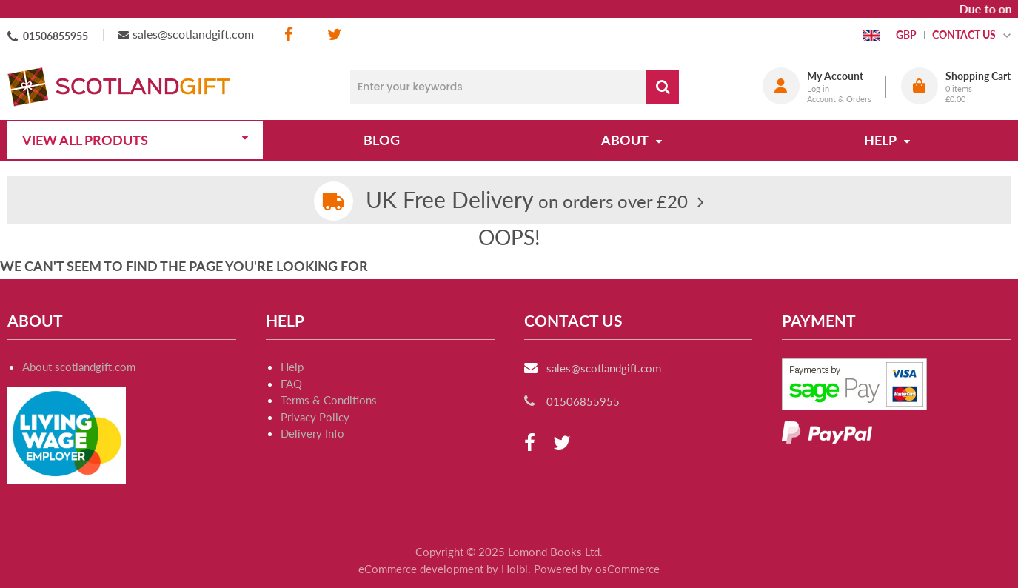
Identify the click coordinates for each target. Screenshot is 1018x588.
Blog (382, 140)
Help (292, 366)
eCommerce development (420, 568)
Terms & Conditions (329, 400)
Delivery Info (312, 433)
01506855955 (55, 36)
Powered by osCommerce (597, 568)
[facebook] (290, 34)
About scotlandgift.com (78, 366)
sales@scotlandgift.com (193, 34)
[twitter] (334, 34)
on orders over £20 (527, 201)
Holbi (514, 568)
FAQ (291, 383)
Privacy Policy (315, 417)
